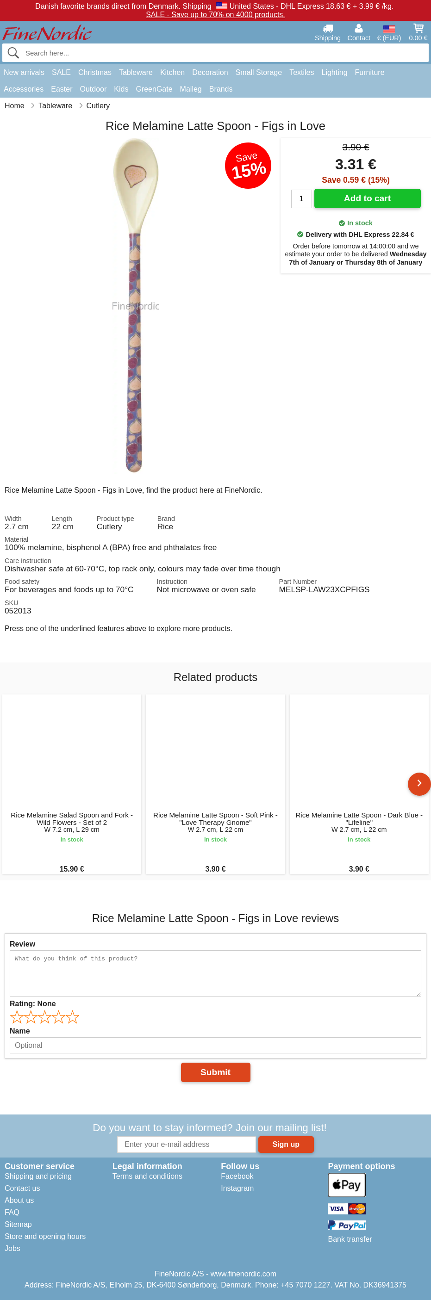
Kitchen (172, 72)
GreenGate (154, 89)
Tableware (136, 72)
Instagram (237, 1188)
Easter (61, 89)
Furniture (370, 72)
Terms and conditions (147, 1176)
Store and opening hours (45, 1236)
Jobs (12, 1248)
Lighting (335, 72)
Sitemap (18, 1224)
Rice (165, 526)
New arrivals (24, 72)
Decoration (210, 72)
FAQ (12, 1212)
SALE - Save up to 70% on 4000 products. (215, 15)
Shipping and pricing (38, 1176)
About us (19, 1200)
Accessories (24, 89)
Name (20, 1031)
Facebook (237, 1176)
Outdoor (93, 89)
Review (22, 944)
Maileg (191, 89)
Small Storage (259, 72)
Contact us (22, 1188)
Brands (221, 89)
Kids (121, 89)
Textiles (301, 72)
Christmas (95, 72)
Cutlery (109, 526)
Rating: (33, 1004)
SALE (61, 72)
